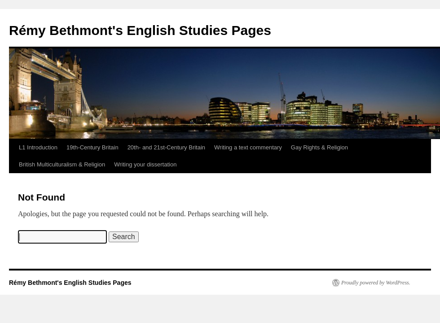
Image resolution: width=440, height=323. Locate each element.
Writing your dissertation (145, 164)
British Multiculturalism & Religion (62, 164)
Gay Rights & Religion (319, 147)
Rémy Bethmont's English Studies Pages (140, 30)
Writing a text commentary (248, 147)
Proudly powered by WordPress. (375, 282)
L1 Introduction (38, 147)
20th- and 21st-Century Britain (166, 147)
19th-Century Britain (92, 147)
